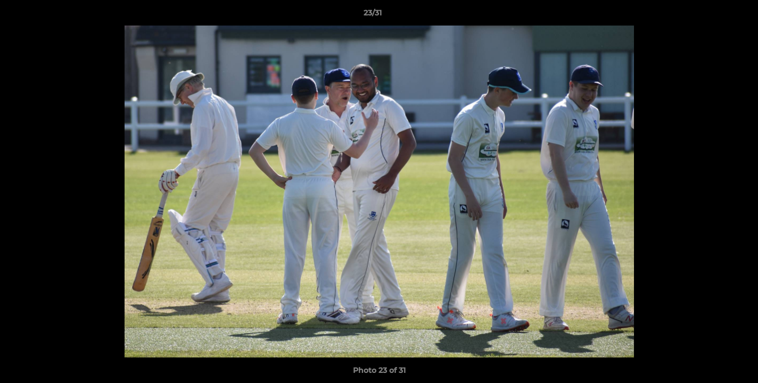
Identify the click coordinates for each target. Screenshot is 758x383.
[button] (713, 15)
